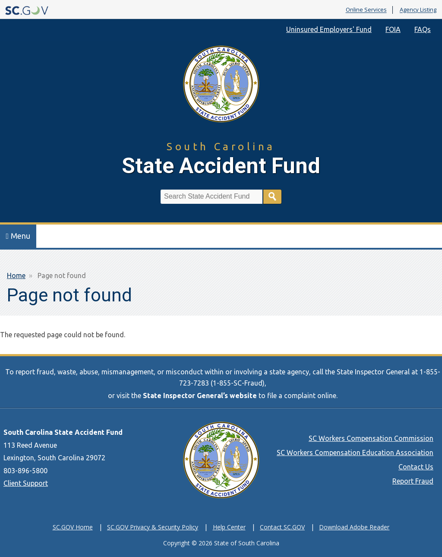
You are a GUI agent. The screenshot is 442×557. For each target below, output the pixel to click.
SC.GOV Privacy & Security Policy (152, 527)
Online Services (366, 10)
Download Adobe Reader (354, 527)
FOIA (393, 29)
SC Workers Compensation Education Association (355, 452)
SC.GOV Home (73, 527)
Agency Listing (418, 10)
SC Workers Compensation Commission (371, 438)
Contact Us (415, 467)
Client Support (25, 483)
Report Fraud (412, 481)
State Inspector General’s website (200, 395)
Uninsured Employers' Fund (329, 29)
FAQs (422, 29)
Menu (18, 235)
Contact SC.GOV (282, 527)
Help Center (229, 527)
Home (16, 275)
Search (272, 196)
